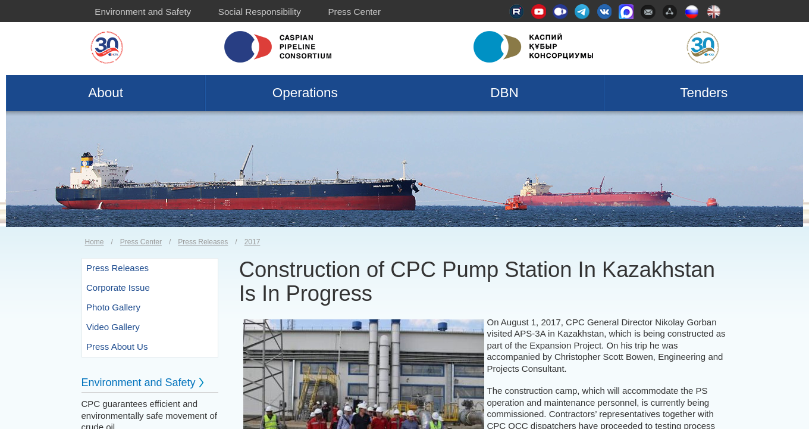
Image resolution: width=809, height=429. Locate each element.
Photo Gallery (113, 307)
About (105, 92)
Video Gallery (113, 327)
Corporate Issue (118, 287)
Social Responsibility (259, 12)
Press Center (354, 12)
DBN (504, 92)
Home (94, 242)
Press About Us (117, 346)
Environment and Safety (143, 12)
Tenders (704, 92)
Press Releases (203, 242)
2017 (252, 242)
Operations (305, 92)
